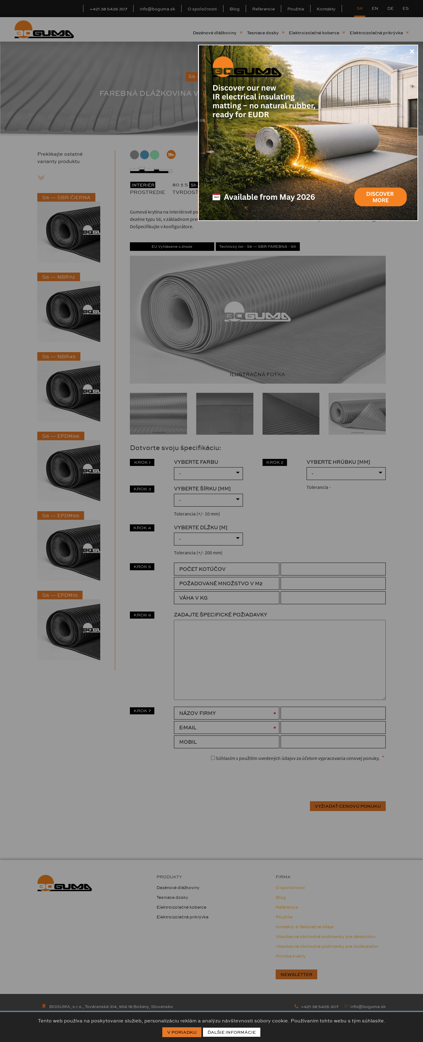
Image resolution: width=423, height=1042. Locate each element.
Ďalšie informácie (232, 1032)
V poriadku (182, 1032)
